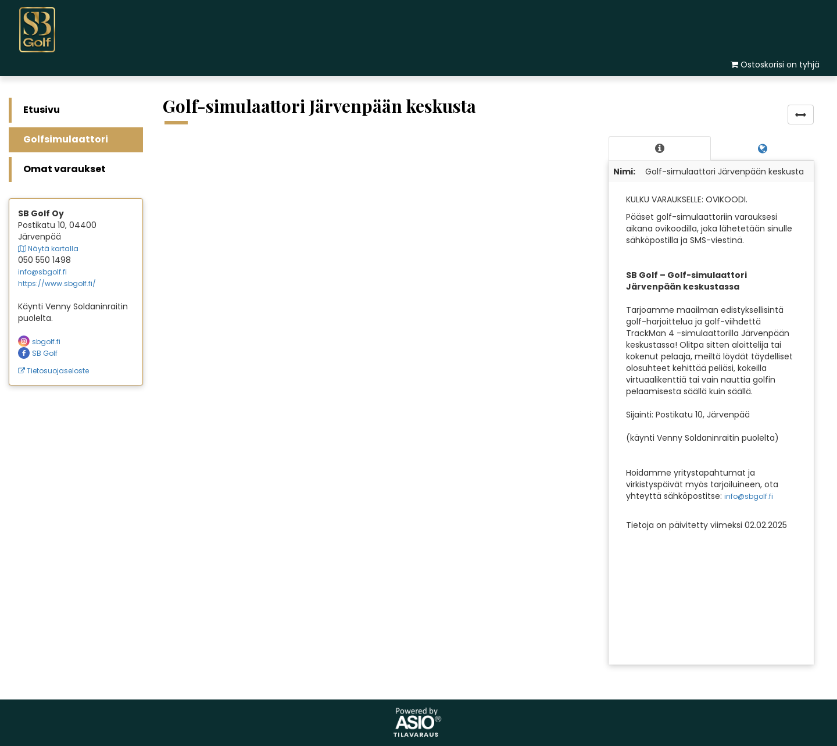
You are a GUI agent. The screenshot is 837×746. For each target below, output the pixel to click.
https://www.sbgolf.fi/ (57, 283)
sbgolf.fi (39, 342)
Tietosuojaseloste (53, 371)
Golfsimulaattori (65, 139)
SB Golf (38, 353)
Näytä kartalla (48, 249)
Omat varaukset (64, 169)
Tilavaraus (416, 735)
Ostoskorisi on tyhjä (780, 64)
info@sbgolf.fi (42, 272)
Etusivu (41, 109)
